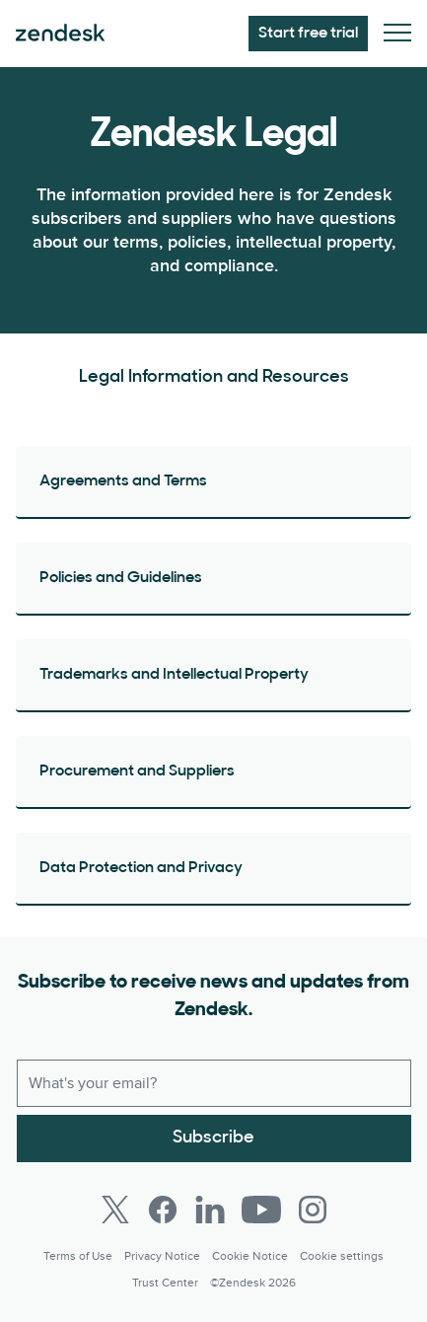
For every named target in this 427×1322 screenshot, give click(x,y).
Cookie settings (342, 1256)
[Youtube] (261, 1209)
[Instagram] (312, 1209)
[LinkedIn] (210, 1209)
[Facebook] (162, 1209)
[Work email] (214, 1083)
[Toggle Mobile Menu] (397, 34)
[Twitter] (115, 1209)
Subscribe (213, 1138)
